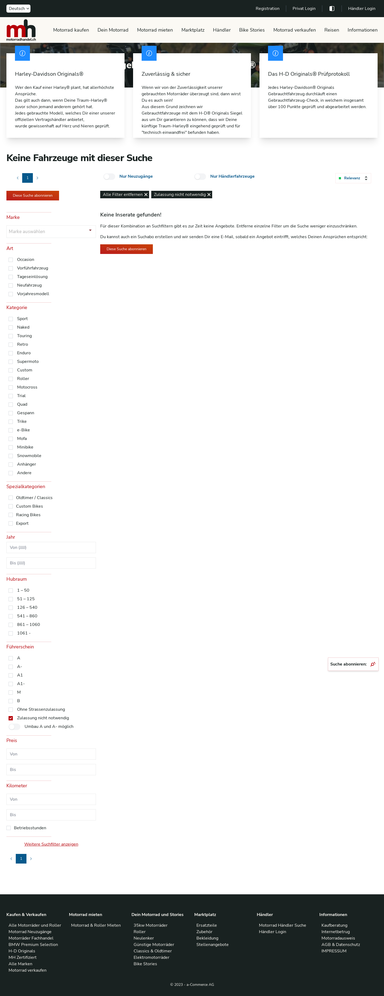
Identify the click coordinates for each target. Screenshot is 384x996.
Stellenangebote (212, 945)
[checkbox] (109, 176)
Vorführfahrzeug (32, 268)
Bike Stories (252, 30)
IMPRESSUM (334, 951)
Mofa (22, 439)
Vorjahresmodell (33, 294)
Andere (24, 473)
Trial (21, 396)
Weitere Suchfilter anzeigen (51, 844)
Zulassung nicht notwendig (43, 718)
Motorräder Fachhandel (31, 938)
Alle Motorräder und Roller (35, 925)
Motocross (27, 387)
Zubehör (204, 932)
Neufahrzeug (29, 285)
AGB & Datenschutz (340, 945)
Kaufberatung (334, 925)
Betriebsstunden (30, 828)
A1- (21, 684)
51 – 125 (26, 599)
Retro (22, 344)
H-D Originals (22, 951)
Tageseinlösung (32, 277)
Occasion (25, 260)
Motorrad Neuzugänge (30, 932)
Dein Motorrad (113, 30)
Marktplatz (192, 30)
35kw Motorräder (151, 925)
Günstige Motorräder (154, 945)
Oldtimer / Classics (34, 498)
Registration (268, 9)
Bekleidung (207, 938)
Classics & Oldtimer (153, 951)
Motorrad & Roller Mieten (96, 925)
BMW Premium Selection (33, 945)
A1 (20, 675)
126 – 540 (27, 607)
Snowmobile (29, 456)
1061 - (24, 633)
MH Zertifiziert (23, 957)
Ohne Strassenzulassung (41, 709)
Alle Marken (20, 964)
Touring (24, 336)
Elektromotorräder (151, 957)
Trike (22, 421)
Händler (222, 30)
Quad (22, 404)
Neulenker (144, 938)
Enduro (24, 353)
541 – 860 (27, 616)
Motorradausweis (338, 938)
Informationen (363, 30)
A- (19, 667)
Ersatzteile (206, 925)
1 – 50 (23, 590)
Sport (22, 319)
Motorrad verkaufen (294, 30)
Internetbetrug (335, 932)
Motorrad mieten (155, 30)
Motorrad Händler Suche (282, 925)
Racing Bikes (28, 515)
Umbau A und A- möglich (49, 726)
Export (22, 523)
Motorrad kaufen (71, 30)
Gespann (25, 413)
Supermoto (28, 361)
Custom (24, 370)
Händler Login (361, 9)
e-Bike (23, 430)
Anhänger (26, 464)
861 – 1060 (28, 625)
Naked (23, 327)
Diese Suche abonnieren (33, 195)
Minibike (25, 447)
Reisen (331, 30)
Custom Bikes (29, 506)
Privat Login (304, 9)
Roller (23, 379)
